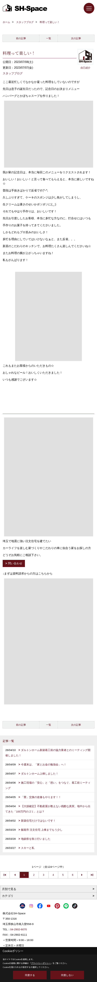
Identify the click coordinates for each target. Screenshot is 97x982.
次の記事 (76, 38)
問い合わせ (15, 563)
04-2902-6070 (18, 929)
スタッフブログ (13, 73)
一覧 (48, 38)
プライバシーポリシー (41, 963)
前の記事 (21, 38)
